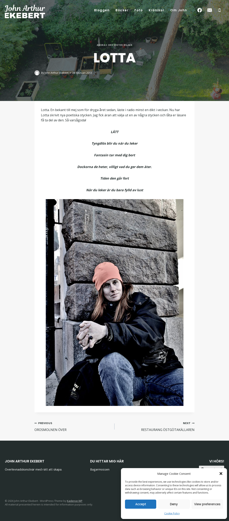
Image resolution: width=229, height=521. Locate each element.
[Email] (209, 10)
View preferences (207, 504)
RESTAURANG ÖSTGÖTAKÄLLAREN (156, 426)
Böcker (122, 10)
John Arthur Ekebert (56, 73)
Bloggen (102, 10)
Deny (174, 504)
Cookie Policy (172, 513)
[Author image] (37, 72)
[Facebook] (199, 10)
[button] (221, 474)
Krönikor (156, 10)
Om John (178, 10)
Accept (140, 504)
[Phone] (219, 10)
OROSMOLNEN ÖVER (72, 426)
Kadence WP (74, 501)
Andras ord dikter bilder (114, 44)
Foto (138, 10)
